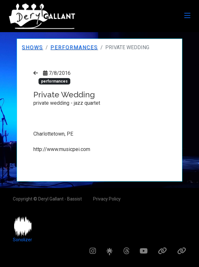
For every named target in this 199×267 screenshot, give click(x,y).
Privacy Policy (107, 198)
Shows (32, 47)
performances (74, 47)
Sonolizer (22, 239)
